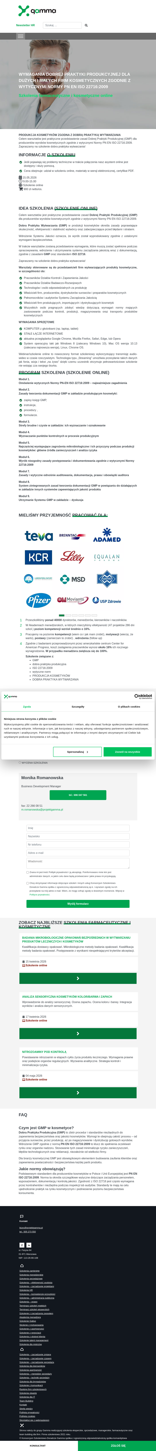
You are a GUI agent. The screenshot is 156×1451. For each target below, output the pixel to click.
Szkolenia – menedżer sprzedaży (35, 1374)
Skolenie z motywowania (31, 1325)
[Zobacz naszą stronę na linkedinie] (29, 1245)
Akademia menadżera (30, 1317)
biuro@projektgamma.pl (31, 1227)
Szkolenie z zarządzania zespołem (36, 1313)
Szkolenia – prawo (28, 1301)
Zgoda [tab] (27, 706)
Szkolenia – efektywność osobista (35, 1282)
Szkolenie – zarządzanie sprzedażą (36, 1362)
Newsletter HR (25, 25)
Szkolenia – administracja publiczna (36, 1298)
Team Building (26, 1401)
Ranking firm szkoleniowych (33, 1389)
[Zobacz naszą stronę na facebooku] (22, 1245)
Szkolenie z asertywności (31, 1328)
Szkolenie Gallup (27, 1321)
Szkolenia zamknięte (29, 1271)
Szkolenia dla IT (27, 1397)
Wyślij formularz (77, 903)
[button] (28, 568)
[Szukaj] (85, 25)
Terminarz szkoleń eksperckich (34, 1309)
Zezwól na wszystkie (127, 751)
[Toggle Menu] (20, 36)
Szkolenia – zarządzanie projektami (36, 1286)
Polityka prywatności (29, 1412)
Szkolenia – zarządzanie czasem (35, 1358)
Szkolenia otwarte (28, 1393)
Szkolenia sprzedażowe (30, 1278)
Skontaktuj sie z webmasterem (34, 1420)
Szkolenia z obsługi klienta (32, 1336)
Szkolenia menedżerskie (31, 1275)
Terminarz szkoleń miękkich (32, 1305)
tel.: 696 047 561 (78, 795)
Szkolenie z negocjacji (30, 1332)
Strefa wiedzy (26, 1408)
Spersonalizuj (77, 751)
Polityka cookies (27, 1416)
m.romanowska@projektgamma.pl (42, 809)
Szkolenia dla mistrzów (30, 1344)
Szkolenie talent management (33, 1340)
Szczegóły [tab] (78, 706)
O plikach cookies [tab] (129, 706)
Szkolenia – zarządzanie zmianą (35, 1354)
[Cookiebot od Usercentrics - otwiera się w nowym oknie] (137, 696)
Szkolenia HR (26, 1290)
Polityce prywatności (39, 894)
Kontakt (23, 1404)
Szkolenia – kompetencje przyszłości (37, 1294)
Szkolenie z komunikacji (31, 1385)
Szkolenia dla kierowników (32, 1366)
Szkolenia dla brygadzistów (32, 1381)
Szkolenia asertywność (30, 1370)
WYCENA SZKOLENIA (35, 762)
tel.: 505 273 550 (27, 1231)
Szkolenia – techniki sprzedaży (34, 1377)
